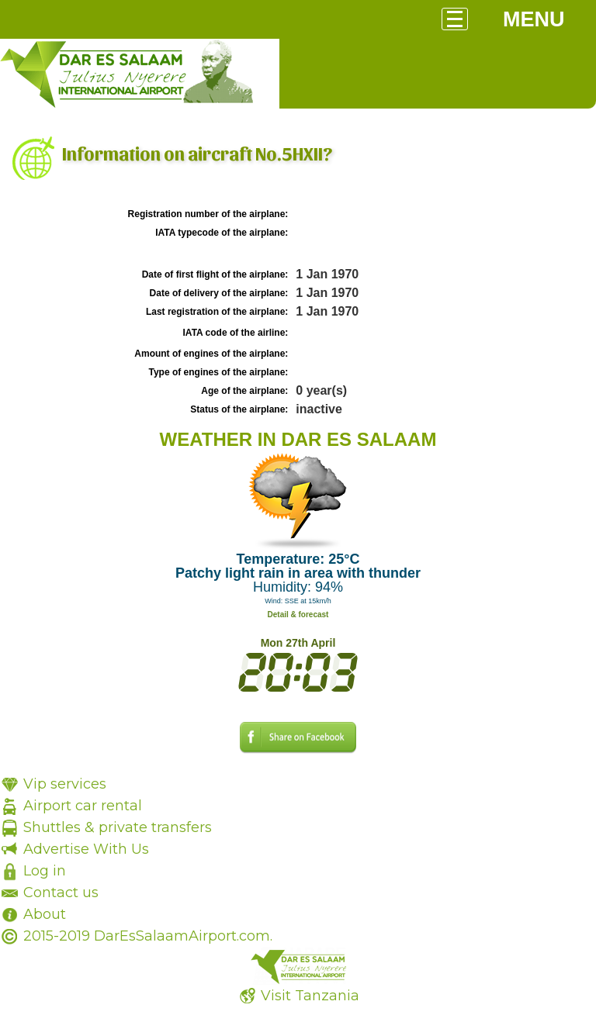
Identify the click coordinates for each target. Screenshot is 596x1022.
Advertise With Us (86, 849)
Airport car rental (82, 805)
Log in (44, 870)
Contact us (61, 892)
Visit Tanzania (310, 995)
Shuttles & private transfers (117, 827)
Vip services (64, 783)
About (44, 914)
